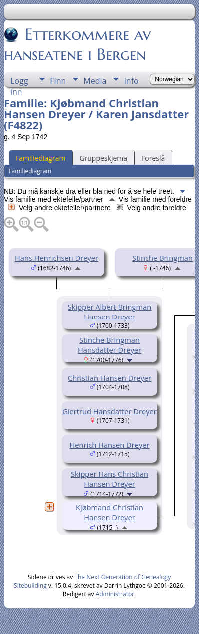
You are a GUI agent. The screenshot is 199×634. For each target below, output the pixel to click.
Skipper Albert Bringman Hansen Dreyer (110, 311)
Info (131, 80)
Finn (58, 80)
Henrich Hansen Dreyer (110, 445)
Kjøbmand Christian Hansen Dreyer (110, 512)
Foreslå (153, 158)
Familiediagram (41, 158)
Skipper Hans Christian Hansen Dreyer (109, 479)
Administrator (115, 594)
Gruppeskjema (104, 158)
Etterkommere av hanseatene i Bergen (77, 44)
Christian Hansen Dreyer (110, 378)
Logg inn (19, 81)
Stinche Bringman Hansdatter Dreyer (110, 345)
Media (95, 80)
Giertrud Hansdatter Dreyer (109, 411)
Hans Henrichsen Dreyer (56, 258)
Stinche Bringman (162, 258)
